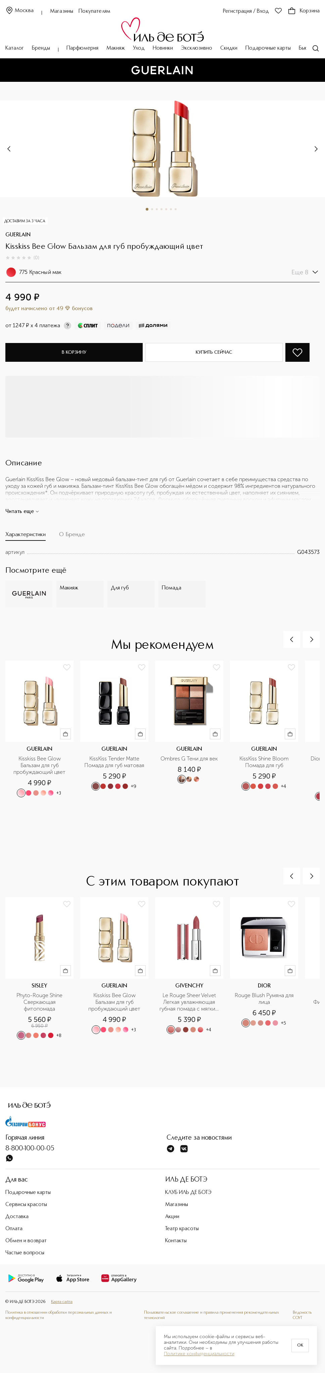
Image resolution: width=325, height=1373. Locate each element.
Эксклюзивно (196, 48)
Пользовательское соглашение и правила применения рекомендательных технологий (211, 1315)
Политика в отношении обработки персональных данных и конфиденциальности (58, 1315)
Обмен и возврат (26, 1241)
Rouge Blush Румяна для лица (264, 998)
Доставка (17, 1216)
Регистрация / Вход (246, 11)
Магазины (61, 11)
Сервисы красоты (26, 1204)
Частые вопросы (24, 1253)
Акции (172, 1216)
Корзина (304, 11)
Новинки (163, 48)
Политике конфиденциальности (199, 1354)
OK (300, 1345)
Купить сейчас (214, 352)
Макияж (115, 48)
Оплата (13, 1229)
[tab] (25, 536)
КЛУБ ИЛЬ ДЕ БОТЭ (188, 1192)
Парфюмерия (82, 48)
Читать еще (22, 511)
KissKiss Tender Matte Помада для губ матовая (114, 761)
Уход (139, 48)
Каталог (14, 48)
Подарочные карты (268, 48)
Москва (19, 10)
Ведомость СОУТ (302, 1315)
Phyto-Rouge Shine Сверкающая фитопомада (40, 1002)
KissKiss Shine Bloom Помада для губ (264, 761)
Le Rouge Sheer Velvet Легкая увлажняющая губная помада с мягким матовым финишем (189, 1002)
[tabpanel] (162, 552)
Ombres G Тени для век (189, 758)
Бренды (41, 48)
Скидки (228, 48)
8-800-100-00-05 (29, 1148)
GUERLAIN (18, 235)
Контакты (176, 1241)
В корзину (74, 352)
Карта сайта (62, 1302)
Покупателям (94, 11)
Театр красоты (182, 1229)
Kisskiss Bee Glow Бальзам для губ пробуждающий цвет (39, 765)
